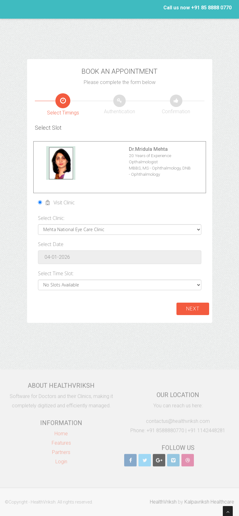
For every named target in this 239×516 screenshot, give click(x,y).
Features (61, 441)
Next (192, 309)
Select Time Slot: (56, 273)
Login (61, 459)
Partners (61, 450)
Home (61, 431)
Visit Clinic (56, 202)
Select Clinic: (51, 218)
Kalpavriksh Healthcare (212, 502)
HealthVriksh (165, 502)
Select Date (50, 244)
